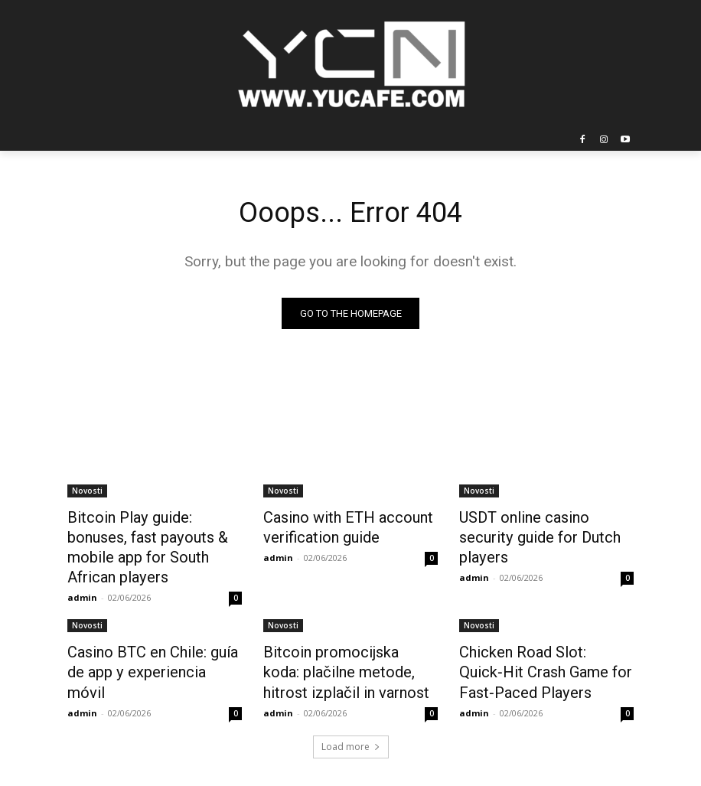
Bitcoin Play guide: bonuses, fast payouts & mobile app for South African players (152, 534)
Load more (350, 709)
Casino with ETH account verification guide (334, 526)
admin (82, 570)
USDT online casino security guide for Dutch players (539, 526)
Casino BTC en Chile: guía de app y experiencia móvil (148, 631)
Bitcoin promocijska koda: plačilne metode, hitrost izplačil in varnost (337, 639)
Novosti (87, 492)
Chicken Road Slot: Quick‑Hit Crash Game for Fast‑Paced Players (540, 639)
